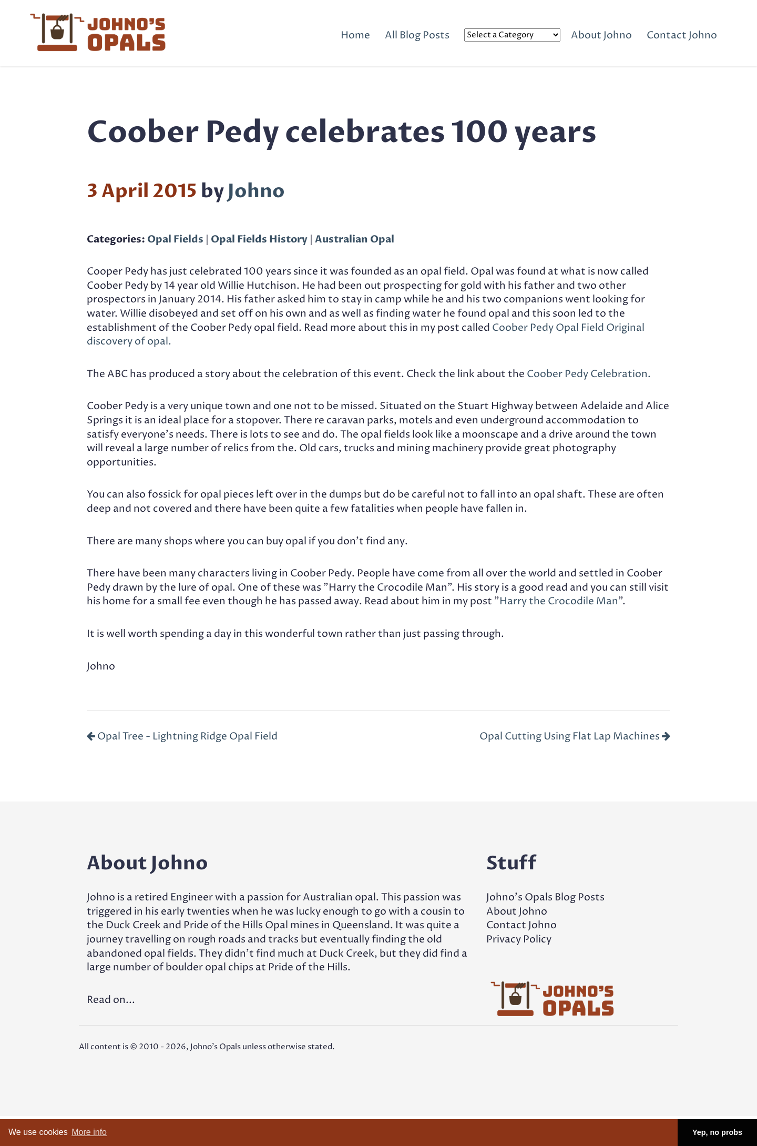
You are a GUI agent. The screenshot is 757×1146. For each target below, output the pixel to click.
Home (355, 35)
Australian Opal (354, 239)
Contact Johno (682, 35)
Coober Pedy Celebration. (589, 374)
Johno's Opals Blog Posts (545, 897)
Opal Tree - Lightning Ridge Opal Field (182, 736)
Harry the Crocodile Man (558, 601)
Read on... (111, 1000)
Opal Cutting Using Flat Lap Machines (574, 736)
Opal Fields (175, 239)
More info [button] (89, 1132)
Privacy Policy (518, 939)
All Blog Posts (417, 35)
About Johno (601, 35)
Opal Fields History (259, 239)
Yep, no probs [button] (717, 1132)
